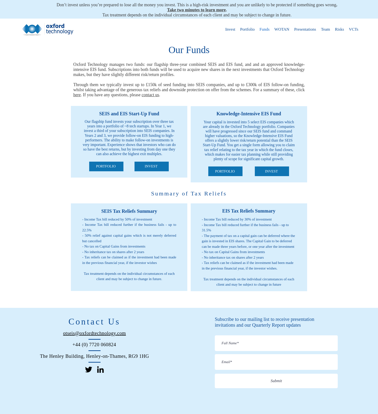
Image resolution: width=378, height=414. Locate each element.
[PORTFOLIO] (106, 166)
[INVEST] (152, 166)
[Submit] (276, 381)
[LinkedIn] (100, 369)
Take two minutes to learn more (196, 9)
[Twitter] (88, 369)
